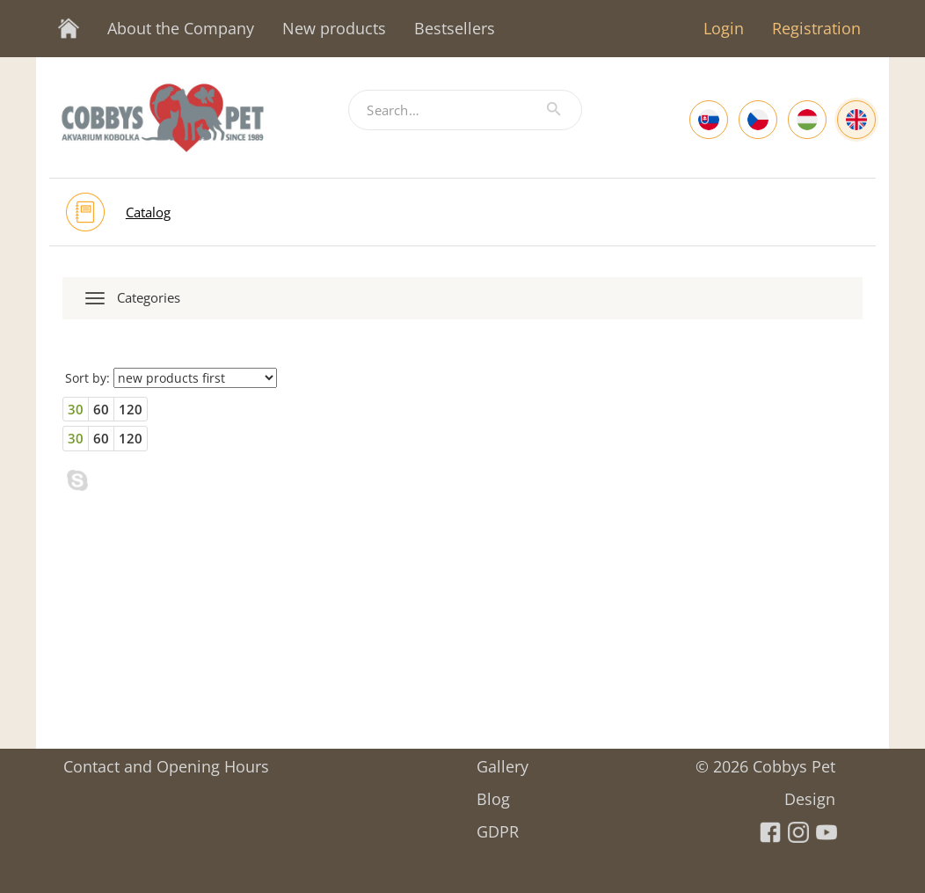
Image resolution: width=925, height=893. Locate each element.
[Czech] (758, 119)
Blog (493, 793)
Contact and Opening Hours (166, 760)
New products (334, 28)
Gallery (502, 760)
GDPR (498, 826)
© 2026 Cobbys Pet (765, 760)
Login (723, 28)
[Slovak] (708, 119)
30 (76, 409)
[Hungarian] (807, 119)
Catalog (148, 212)
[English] (856, 119)
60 (101, 409)
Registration (816, 28)
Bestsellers (454, 28)
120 (130, 409)
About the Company (180, 28)
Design (809, 793)
